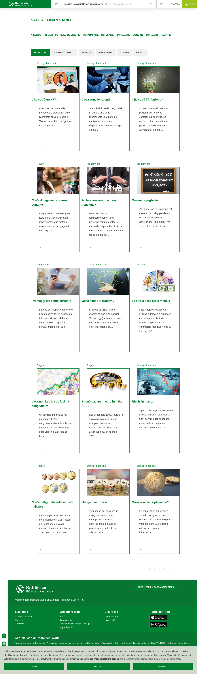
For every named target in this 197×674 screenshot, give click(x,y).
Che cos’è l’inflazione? (147, 99)
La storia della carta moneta (151, 301)
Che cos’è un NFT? (45, 99)
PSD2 (63, 616)
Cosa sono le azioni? (96, 99)
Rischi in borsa (142, 401)
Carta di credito (64, 52)
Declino (34, 666)
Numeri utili (110, 620)
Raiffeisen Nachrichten (178, 643)
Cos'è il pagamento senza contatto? (49, 202)
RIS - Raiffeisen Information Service (132, 643)
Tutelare (107, 34)
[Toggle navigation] (4, 4)
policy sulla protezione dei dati (104, 659)
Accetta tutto (163, 666)
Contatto (19, 623)
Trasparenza (66, 620)
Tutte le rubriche (67, 34)
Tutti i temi (40, 52)
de (161, 4)
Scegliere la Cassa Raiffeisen (156, 587)
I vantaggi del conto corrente (51, 301)
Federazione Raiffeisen (70, 643)
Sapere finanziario (24, 616)
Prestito (87, 52)
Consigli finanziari (145, 34)
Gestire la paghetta (145, 200)
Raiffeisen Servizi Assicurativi (98, 643)
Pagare (166, 34)
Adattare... (98, 666)
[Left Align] (150, 4)
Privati (48, 34)
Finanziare (123, 34)
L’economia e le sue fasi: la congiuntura (50, 404)
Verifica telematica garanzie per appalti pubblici (75, 625)
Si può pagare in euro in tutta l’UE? (102, 404)
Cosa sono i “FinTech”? (98, 301)
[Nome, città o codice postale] (125, 4)
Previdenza (106, 52)
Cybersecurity (111, 616)
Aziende (36, 34)
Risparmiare (90, 34)
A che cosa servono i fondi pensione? (100, 202)
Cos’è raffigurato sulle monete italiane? (52, 504)
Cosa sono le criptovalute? (150, 502)
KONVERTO (158, 643)
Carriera (19, 620)
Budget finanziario (94, 502)
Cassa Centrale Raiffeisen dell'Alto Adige (36, 643)
